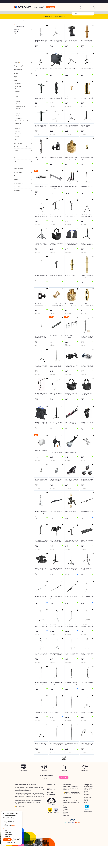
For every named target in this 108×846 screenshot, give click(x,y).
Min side (63, 1)
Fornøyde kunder (84, 770)
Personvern (86, 795)
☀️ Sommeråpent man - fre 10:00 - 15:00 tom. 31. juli (54, 16)
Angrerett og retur (88, 788)
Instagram (65, 811)
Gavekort (86, 1)
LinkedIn (65, 808)
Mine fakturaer (87, 798)
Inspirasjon (76, 1)
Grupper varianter (19, 24)
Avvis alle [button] (16, 839)
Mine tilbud (86, 799)
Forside (15, 21)
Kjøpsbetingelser (88, 793)
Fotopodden (66, 816)
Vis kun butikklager (20, 26)
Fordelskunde (87, 790)
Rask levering (43, 770)
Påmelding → (63, 777)
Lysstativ (30, 21)
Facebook (65, 813)
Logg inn (80, 7)
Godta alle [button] (7, 839)
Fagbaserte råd (64, 770)
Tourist (85, 802)
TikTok (65, 814)
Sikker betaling (24, 770)
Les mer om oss (20, 807)
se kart (76, 787)
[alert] (11, 828)
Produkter (20, 21)
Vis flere (64, 756)
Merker (81, 1)
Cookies (86, 796)
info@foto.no (52, 790)
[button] (54, 802)
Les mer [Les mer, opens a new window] (13, 825)
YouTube (65, 809)
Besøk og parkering (88, 787)
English (91, 1)
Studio (25, 21)
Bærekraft (86, 801)
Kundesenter (69, 1)
